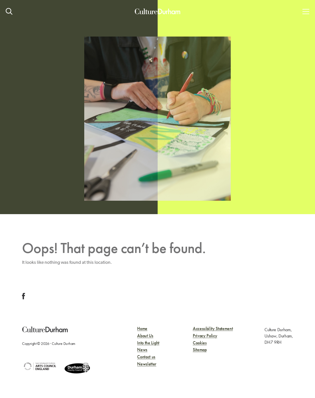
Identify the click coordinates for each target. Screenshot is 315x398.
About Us (145, 336)
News (142, 350)
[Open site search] (9, 11)
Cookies (200, 343)
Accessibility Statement (213, 329)
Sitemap (200, 350)
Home (142, 329)
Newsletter (146, 364)
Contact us (146, 357)
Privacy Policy (205, 336)
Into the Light (148, 343)
